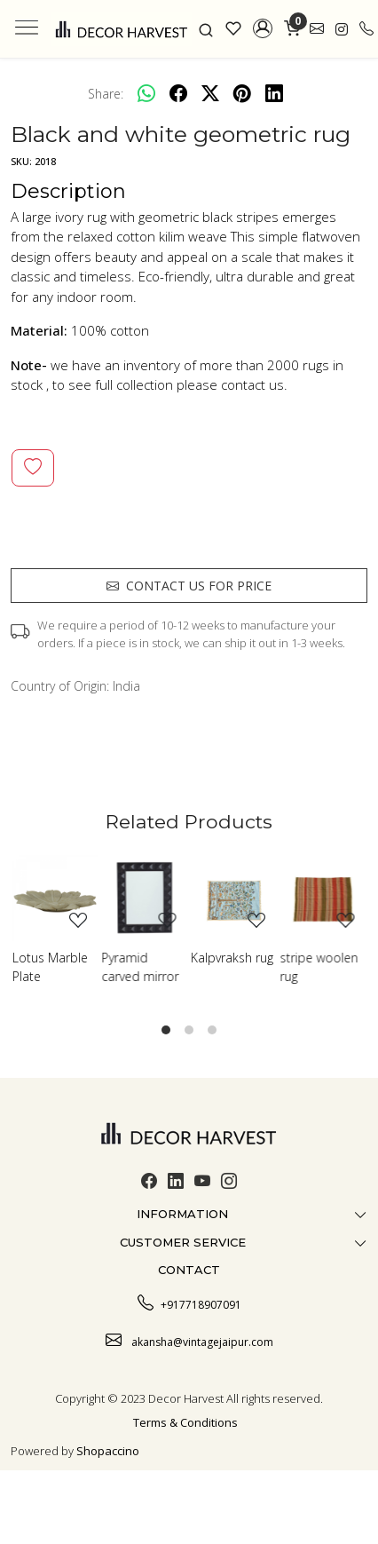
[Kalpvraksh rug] (234, 898)
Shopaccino (107, 1451)
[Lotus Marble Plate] (55, 898)
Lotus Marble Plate (50, 967)
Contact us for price (189, 585)
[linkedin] (274, 93)
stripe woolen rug (319, 967)
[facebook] (178, 93)
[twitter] (210, 93)
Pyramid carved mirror (140, 967)
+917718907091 (189, 1302)
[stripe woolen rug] (323, 898)
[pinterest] (242, 93)
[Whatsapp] (146, 93)
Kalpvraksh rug (232, 957)
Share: (105, 93)
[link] (206, 28)
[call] (366, 28)
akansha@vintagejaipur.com (189, 1339)
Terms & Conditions (185, 1422)
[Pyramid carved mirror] (145, 898)
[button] (263, 28)
